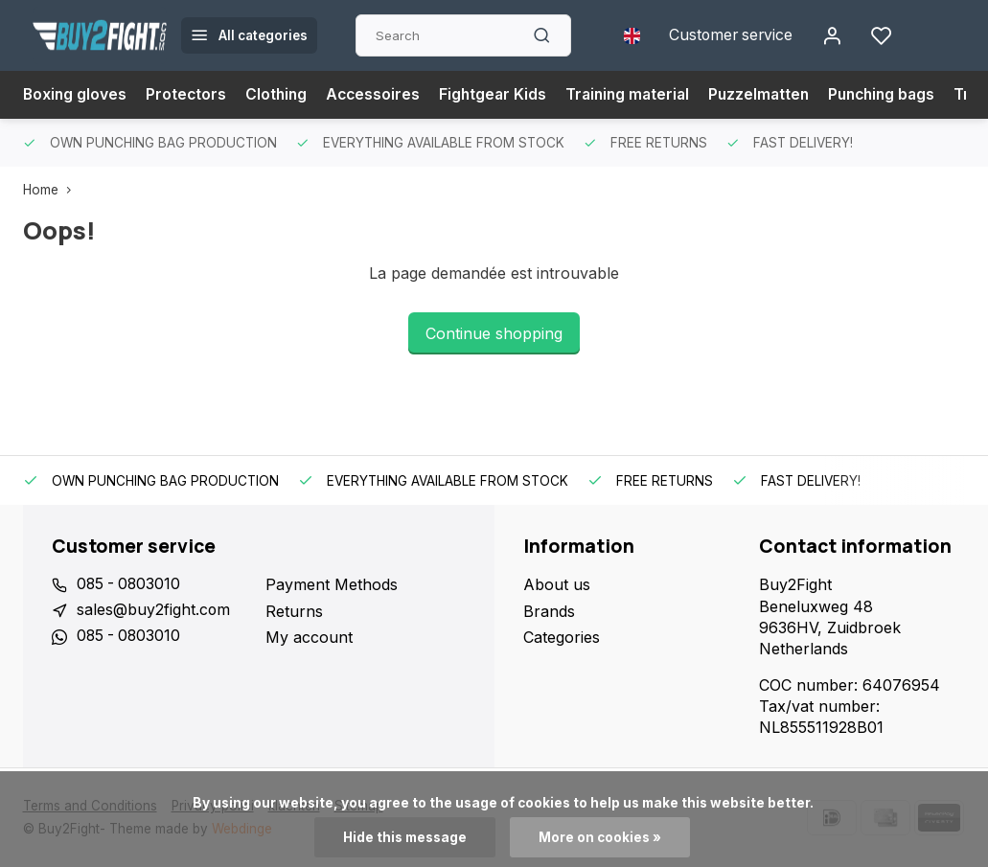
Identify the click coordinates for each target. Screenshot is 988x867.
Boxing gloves (75, 94)
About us (556, 584)
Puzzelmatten (773, 94)
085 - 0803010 (130, 584)
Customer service (729, 35)
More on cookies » (600, 837)
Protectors (188, 94)
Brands (549, 611)
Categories (561, 637)
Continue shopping (494, 333)
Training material (638, 94)
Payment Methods (331, 584)
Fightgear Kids (500, 94)
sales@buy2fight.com (154, 611)
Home (51, 189)
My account (309, 637)
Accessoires (378, 94)
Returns (294, 611)
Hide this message (405, 837)
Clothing (279, 94)
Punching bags (900, 94)
